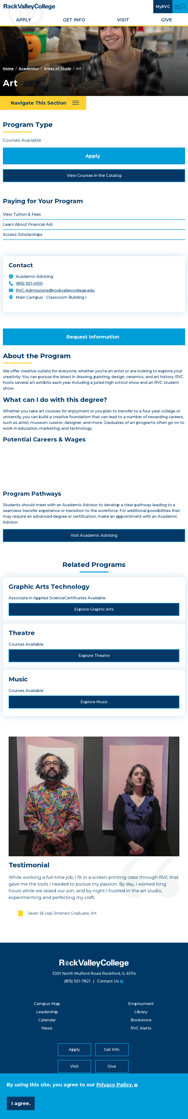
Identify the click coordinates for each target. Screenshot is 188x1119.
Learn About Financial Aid (27, 224)
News (46, 1028)
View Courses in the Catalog (94, 175)
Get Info (74, 20)
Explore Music (94, 702)
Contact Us (108, 981)
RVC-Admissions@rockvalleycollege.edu (55, 290)
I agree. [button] (20, 1103)
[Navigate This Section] (43, 103)
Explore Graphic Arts (94, 609)
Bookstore (141, 1020)
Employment (141, 1003)
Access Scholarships (22, 234)
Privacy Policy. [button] (114, 1085)
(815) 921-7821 (77, 981)
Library (141, 1012)
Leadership (47, 1012)
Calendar (47, 1020)
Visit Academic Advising (94, 535)
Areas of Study (57, 68)
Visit (123, 20)
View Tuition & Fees (22, 214)
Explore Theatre (94, 655)
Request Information (92, 337)
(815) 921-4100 (29, 283)
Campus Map (47, 1003)
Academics (29, 68)
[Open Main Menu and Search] (180, 6)
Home (8, 68)
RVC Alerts (141, 1028)
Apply (23, 20)
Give (166, 20)
